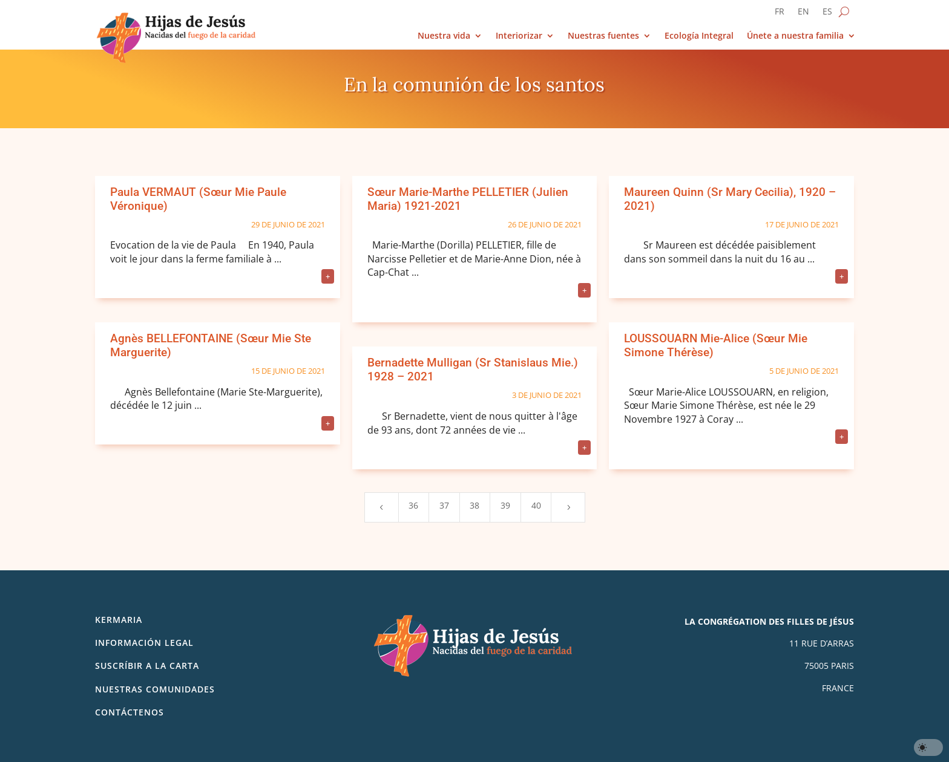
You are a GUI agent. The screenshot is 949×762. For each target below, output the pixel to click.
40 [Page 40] (536, 505)
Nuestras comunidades (155, 689)
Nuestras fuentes (603, 36)
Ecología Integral (699, 36)
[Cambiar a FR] (779, 14)
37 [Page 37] (444, 505)
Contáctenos (129, 712)
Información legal (144, 642)
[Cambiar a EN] (803, 14)
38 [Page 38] (474, 505)
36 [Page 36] (413, 505)
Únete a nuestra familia (795, 36)
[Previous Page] (381, 507)
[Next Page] (568, 507)
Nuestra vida (444, 36)
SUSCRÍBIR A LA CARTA (147, 665)
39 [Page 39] (505, 505)
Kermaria (118, 619)
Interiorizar (519, 36)
